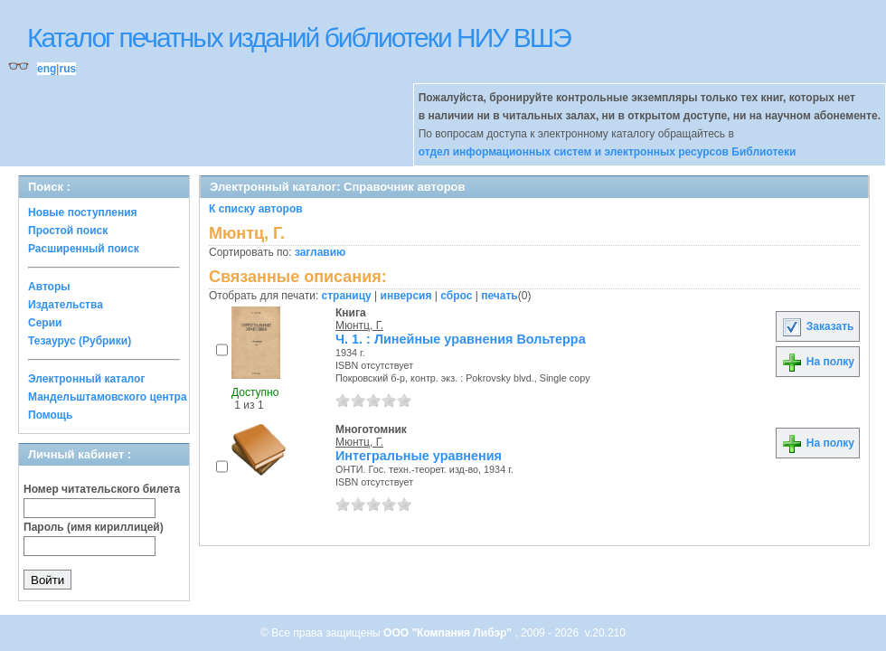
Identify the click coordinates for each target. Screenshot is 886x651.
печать (499, 295)
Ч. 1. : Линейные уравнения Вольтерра (460, 339)
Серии (44, 322)
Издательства (65, 304)
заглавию (320, 252)
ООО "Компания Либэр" (448, 633)
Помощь (50, 415)
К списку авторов (256, 209)
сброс (456, 295)
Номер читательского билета (102, 489)
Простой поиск (68, 230)
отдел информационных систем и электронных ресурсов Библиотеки (607, 152)
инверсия (406, 295)
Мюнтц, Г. (359, 325)
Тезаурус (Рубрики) (79, 341)
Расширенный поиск (83, 248)
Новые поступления (82, 212)
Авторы (49, 286)
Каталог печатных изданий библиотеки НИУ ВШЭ (298, 37)
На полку (817, 361)
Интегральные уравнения (418, 455)
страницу (347, 295)
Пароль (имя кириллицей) (94, 527)
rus (67, 68)
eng (46, 68)
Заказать (817, 326)
